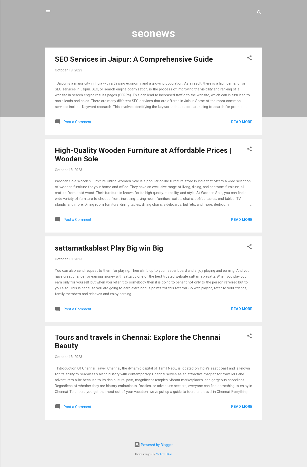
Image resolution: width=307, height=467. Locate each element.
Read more (241, 122)
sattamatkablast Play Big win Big (109, 248)
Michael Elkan (164, 454)
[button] (249, 58)
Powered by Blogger (153, 445)
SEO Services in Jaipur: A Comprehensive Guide (134, 59)
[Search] (259, 13)
